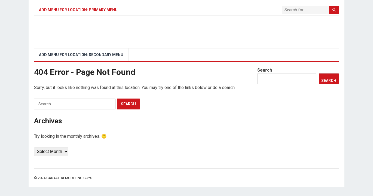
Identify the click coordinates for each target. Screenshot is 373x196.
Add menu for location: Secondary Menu (81, 55)
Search (264, 70)
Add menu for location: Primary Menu (78, 10)
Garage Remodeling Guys (69, 178)
